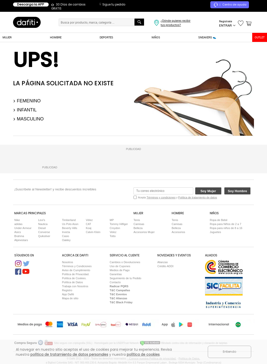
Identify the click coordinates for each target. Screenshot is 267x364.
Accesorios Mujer (144, 232)
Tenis (137, 220)
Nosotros (67, 262)
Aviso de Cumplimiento (76, 270)
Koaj (88, 228)
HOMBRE (55, 37)
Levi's (41, 220)
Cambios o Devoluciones (125, 262)
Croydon (115, 228)
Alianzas (162, 262)
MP (112, 220)
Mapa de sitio (70, 298)
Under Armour (22, 228)
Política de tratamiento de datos (197, 197)
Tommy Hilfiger (119, 224)
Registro (67, 290)
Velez (113, 232)
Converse (44, 232)
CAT (88, 224)
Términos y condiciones (161, 197)
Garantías (116, 274)
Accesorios (178, 232)
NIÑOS (156, 37)
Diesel (42, 228)
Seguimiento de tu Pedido (125, 278)
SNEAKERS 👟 (207, 37)
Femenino (27, 100)
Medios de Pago (120, 270)
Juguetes (215, 232)
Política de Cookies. (74, 278)
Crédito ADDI (165, 266)
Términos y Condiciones (77, 266)
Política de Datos (72, 282)
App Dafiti (68, 294)
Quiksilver (44, 236)
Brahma (19, 236)
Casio (65, 236)
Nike (17, 220)
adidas (18, 224)
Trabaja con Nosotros (75, 286)
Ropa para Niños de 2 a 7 (225, 224)
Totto (113, 236)
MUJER (7, 37)
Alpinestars (21, 240)
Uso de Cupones (120, 266)
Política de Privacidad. (75, 274)
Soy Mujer (208, 191)
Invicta (66, 232)
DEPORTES (106, 37)
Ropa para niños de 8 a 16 (226, 228)
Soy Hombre (237, 191)
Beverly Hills (69, 228)
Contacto (115, 282)
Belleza (138, 228)
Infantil (25, 109)
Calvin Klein (93, 232)
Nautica (42, 224)
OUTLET (259, 37)
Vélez (89, 220)
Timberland (69, 220)
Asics (17, 232)
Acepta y (177, 197)
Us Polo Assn (70, 224)
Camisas (139, 224)
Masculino (28, 118)
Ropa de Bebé (218, 220)
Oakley (66, 240)
